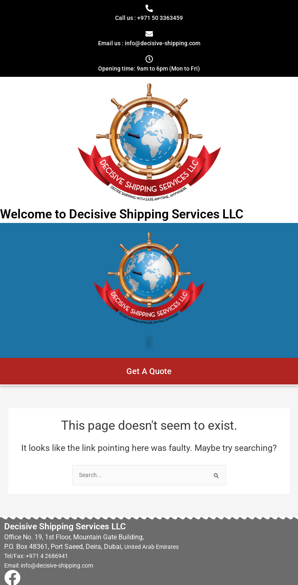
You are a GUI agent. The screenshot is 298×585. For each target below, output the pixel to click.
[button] (149, 343)
